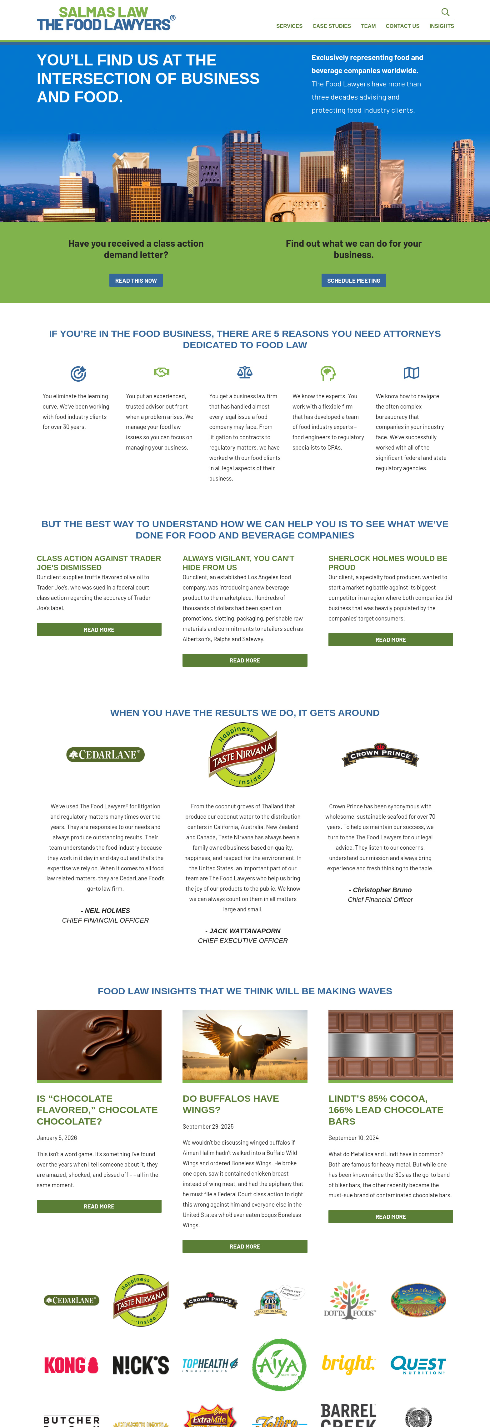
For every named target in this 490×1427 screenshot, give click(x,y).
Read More (99, 629)
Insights (442, 26)
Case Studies (331, 26)
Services (289, 26)
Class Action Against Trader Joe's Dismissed (99, 563)
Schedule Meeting (354, 280)
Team (368, 26)
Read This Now (136, 280)
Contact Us (403, 26)
